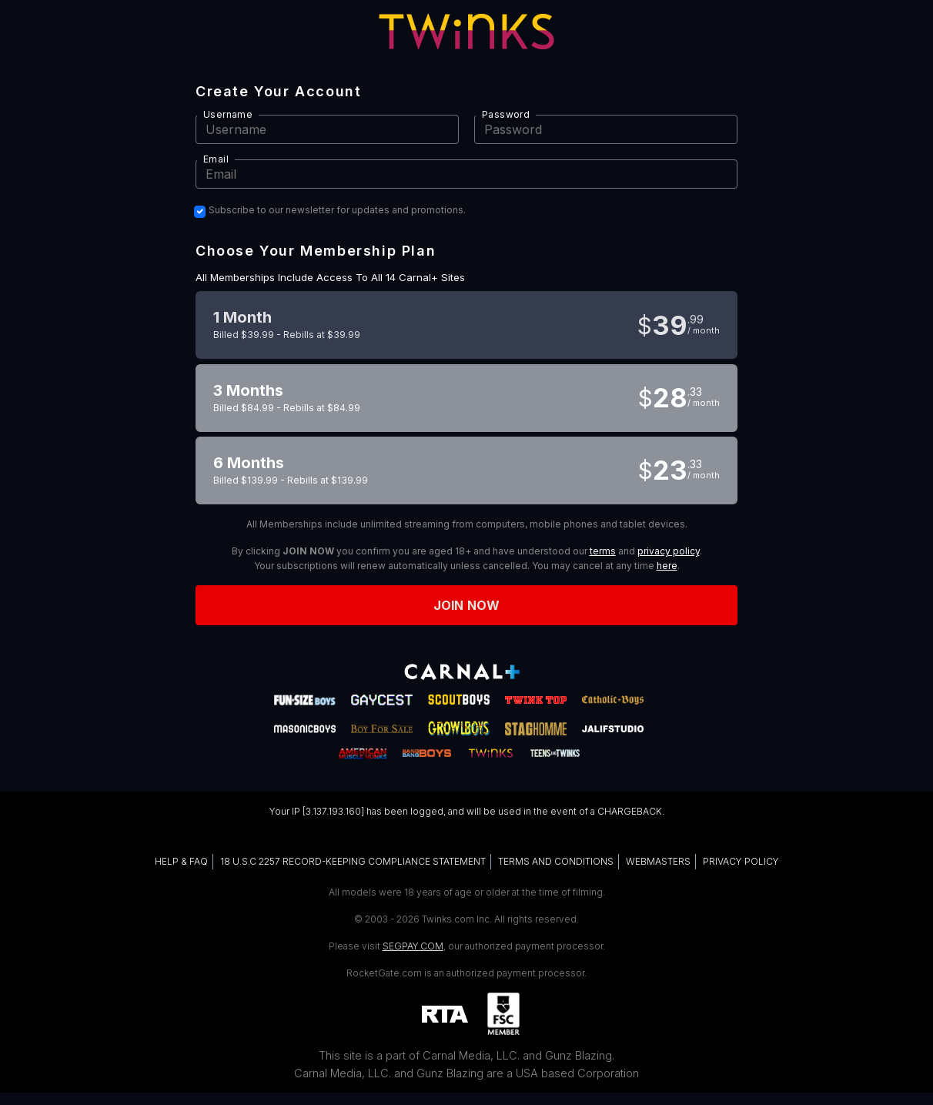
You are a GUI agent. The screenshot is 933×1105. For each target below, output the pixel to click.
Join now (466, 605)
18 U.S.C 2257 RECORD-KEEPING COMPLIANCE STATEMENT (353, 861)
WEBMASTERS (658, 861)
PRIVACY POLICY (741, 861)
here (667, 565)
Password (506, 114)
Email (216, 159)
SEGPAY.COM (413, 946)
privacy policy (668, 551)
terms (603, 551)
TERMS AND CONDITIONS (556, 861)
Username (227, 114)
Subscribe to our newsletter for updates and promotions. (337, 210)
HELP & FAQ (181, 861)
